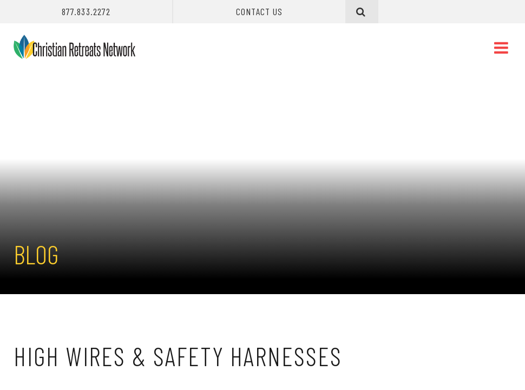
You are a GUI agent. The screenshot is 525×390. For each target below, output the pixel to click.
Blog (36, 254)
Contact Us (259, 11)
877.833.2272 (86, 11)
